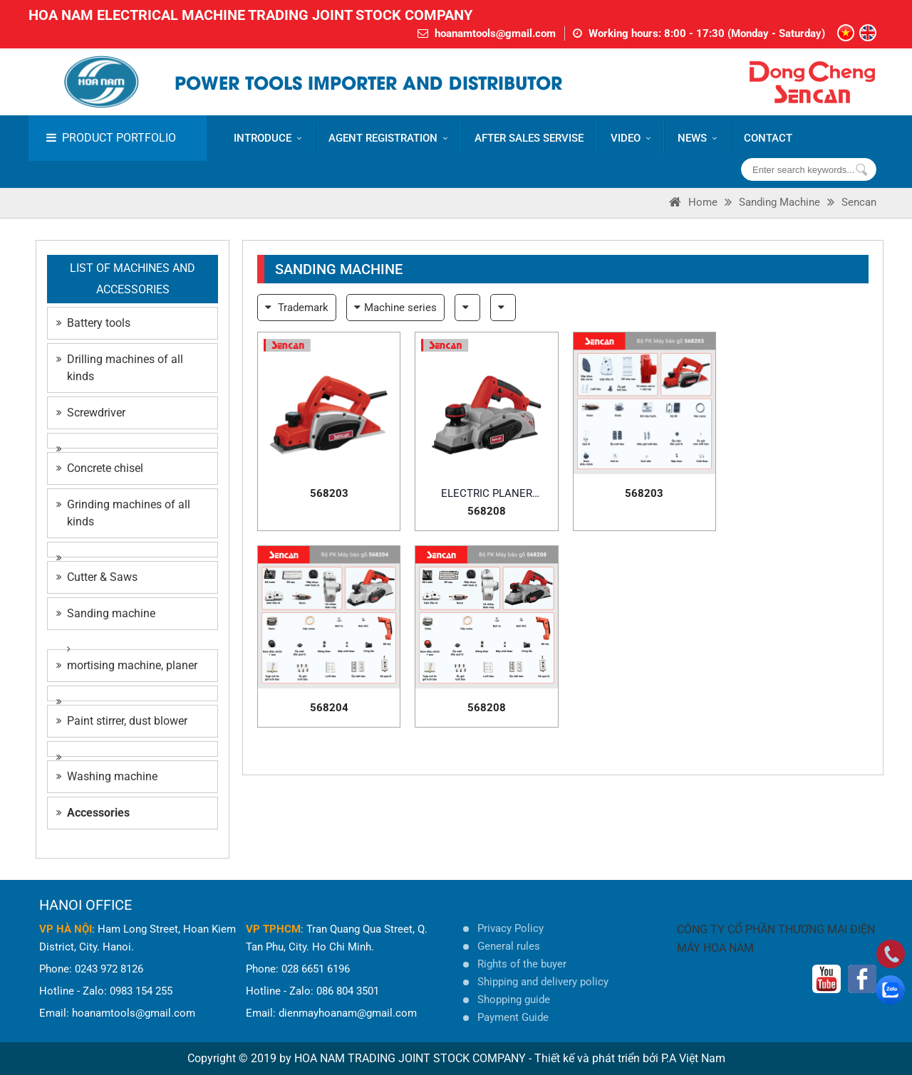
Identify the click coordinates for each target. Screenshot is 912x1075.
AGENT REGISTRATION (387, 138)
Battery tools (93, 323)
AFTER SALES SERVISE (529, 138)
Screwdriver (90, 412)
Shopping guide (513, 999)
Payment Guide (513, 1017)
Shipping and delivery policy (542, 981)
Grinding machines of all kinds (123, 513)
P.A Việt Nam (693, 1058)
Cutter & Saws (97, 577)
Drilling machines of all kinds (119, 367)
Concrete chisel (99, 468)
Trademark (296, 307)
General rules (508, 946)
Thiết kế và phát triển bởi (596, 1058)
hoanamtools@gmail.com (495, 33)
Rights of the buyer (521, 964)
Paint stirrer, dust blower (121, 721)
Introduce (267, 138)
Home (693, 202)
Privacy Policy (510, 928)
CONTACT (768, 138)
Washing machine (106, 776)
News (697, 138)
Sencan (858, 202)
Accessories (93, 812)
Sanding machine (779, 202)
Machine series (395, 307)
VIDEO (631, 138)
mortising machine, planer (126, 665)
